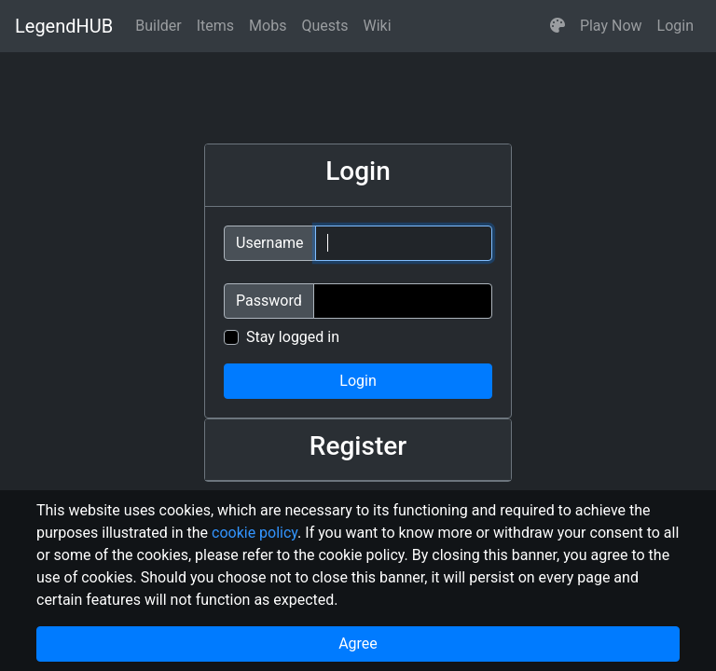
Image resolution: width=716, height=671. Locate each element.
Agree (358, 643)
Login (675, 25)
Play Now (611, 25)
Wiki (378, 25)
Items (215, 25)
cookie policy (254, 532)
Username (270, 243)
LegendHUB (64, 26)
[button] (557, 26)
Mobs (267, 25)
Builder (158, 25)
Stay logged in (292, 337)
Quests (324, 25)
